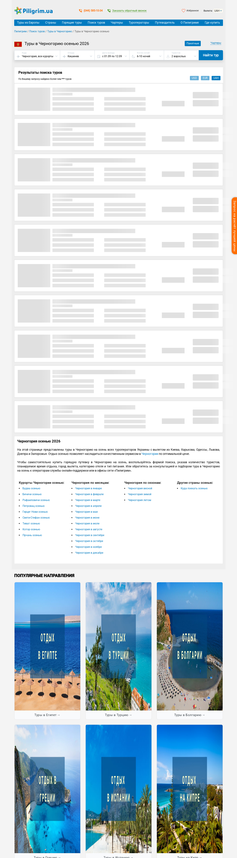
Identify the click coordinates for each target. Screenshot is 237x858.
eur (205, 78)
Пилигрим (20, 31)
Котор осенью (31, 529)
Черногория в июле (87, 523)
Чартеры (117, 22)
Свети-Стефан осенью (36, 517)
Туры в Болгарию (188, 715)
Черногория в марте (87, 500)
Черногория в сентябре (89, 535)
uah (216, 78)
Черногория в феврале (89, 494)
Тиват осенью (31, 523)
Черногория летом (139, 500)
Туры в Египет (45, 715)
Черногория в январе (88, 488)
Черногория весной (140, 488)
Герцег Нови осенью (35, 511)
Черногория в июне (87, 517)
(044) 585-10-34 (91, 10)
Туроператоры (139, 22)
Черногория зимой (139, 494)
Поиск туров (96, 22)
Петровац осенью (34, 506)
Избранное (193, 10)
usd (194, 78)
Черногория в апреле (88, 506)
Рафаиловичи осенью (36, 500)
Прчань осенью (32, 535)
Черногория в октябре (89, 541)
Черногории (149, 454)
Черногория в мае (86, 511)
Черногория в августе (88, 529)
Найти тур (211, 55)
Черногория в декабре (89, 552)
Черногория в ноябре (88, 546)
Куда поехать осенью (194, 488)
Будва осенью (31, 488)
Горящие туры (72, 22)
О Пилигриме (190, 22)
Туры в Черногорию (59, 31)
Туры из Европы (28, 22)
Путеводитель (165, 22)
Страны (50, 22)
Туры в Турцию (116, 715)
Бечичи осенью (32, 494)
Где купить (212, 22)
